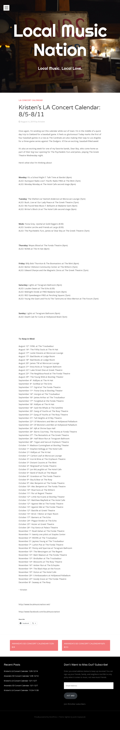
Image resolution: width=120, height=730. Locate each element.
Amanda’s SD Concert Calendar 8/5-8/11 (84, 645)
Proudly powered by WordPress (45, 717)
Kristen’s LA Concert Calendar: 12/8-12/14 (21, 671)
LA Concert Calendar (31, 100)
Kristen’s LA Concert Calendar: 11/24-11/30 (21, 690)
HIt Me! (70, 695)
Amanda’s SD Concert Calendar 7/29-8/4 (33, 645)
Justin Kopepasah (79, 717)
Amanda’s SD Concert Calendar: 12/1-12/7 (21, 685)
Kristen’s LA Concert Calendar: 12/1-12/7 (20, 681)
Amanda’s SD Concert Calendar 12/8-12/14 (21, 676)
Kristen (41, 121)
